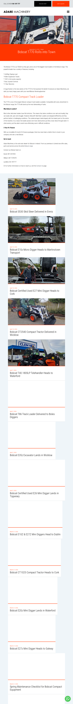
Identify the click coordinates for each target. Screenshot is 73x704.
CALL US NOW (12, 4)
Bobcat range (29, 146)
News (42, 49)
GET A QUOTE (60, 4)
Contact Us (39, 166)
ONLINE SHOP (42, 4)
